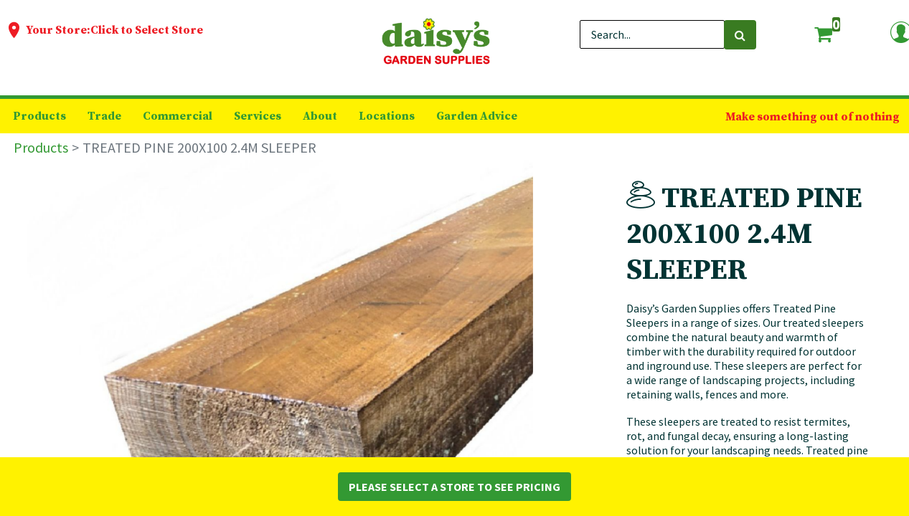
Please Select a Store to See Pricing (454, 486)
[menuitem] (39, 116)
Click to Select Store (146, 30)
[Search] (740, 34)
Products (41, 147)
